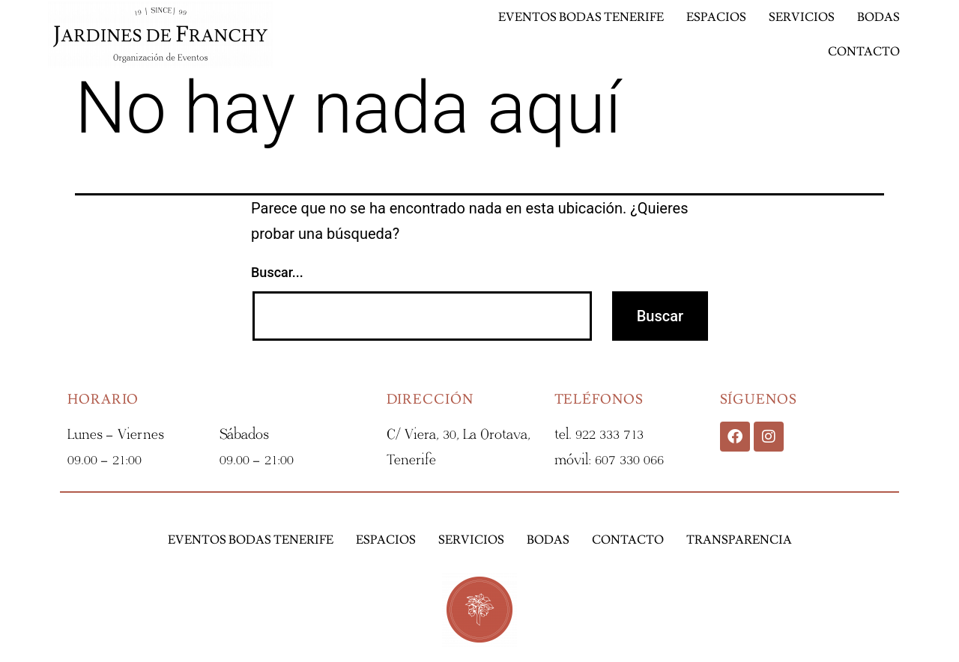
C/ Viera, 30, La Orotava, (458, 434)
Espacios (716, 17)
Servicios (802, 17)
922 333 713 (609, 434)
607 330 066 (629, 460)
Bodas (878, 17)
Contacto (864, 51)
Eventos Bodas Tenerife (581, 17)
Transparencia (739, 539)
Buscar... (277, 272)
